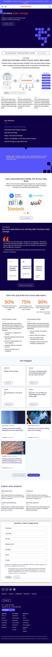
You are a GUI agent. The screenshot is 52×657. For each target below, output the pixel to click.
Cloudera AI (29, 491)
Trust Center (26, 620)
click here (47, 638)
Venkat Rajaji (10, 437)
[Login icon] (2, 7)
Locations (4, 625)
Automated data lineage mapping (15, 130)
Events (24, 618)
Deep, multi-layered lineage (13, 135)
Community (25, 622)
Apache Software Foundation (30, 638)
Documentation (26, 625)
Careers (11, 594)
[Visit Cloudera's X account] (6, 589)
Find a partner (15, 622)
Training (14, 627)
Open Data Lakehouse (32, 502)
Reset (16, 577)
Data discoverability (10, 133)
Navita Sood (10, 467)
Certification (15, 615)
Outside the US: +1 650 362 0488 (11, 607)
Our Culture (4, 620)
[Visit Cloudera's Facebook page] (3, 589)
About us (4, 594)
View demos (15, 625)
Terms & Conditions (17, 636)
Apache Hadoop (4, 638)
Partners (34, 594)
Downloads (15, 620)
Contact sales (15, 618)
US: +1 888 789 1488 (8, 605)
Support (25, 631)
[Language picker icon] (5, 7)
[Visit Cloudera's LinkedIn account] (10, 589)
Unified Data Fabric (6, 491)
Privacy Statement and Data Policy (26, 636)
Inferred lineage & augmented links (15, 141)
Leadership (18, 594)
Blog (24, 615)
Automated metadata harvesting (14, 127)
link (17, 573)
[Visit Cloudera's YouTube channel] (14, 589)
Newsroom (26, 594)
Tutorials (14, 629)
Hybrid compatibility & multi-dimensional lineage (20, 138)
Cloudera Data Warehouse (8, 502)
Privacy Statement (21, 566)
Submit (8, 577)
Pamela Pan (36, 437)
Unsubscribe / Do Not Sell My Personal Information (39, 636)
